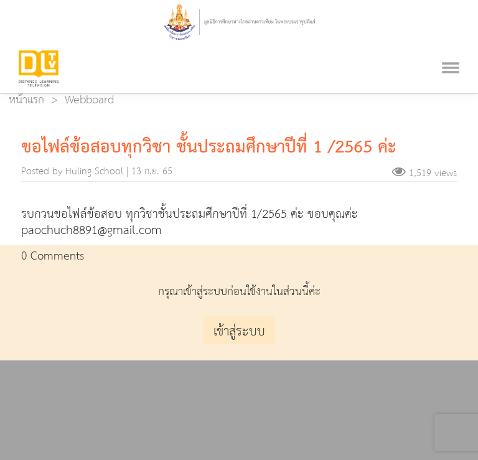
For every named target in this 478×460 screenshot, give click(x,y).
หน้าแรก (26, 100)
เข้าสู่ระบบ (239, 331)
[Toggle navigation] (450, 51)
